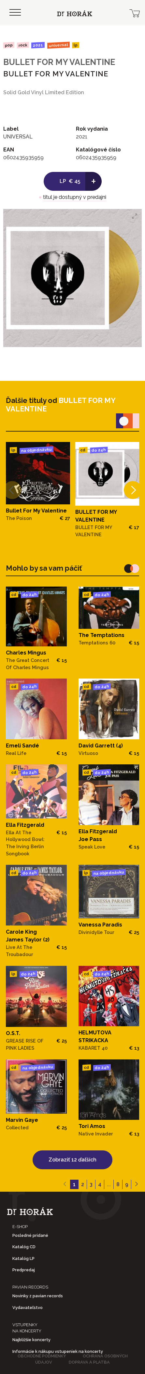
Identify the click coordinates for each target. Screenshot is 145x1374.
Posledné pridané (30, 1235)
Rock (22, 45)
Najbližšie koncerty (31, 1339)
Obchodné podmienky (42, 1356)
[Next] (133, 490)
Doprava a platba (89, 1362)
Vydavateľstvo (27, 1307)
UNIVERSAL (58, 45)
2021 (38, 45)
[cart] (134, 12)
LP (76, 45)
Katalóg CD (24, 1246)
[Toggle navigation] (15, 13)
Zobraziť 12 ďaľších (72, 1160)
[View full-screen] (134, 216)
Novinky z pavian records (37, 1295)
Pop (9, 45)
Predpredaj (23, 1269)
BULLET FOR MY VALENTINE (59, 62)
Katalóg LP (23, 1258)
